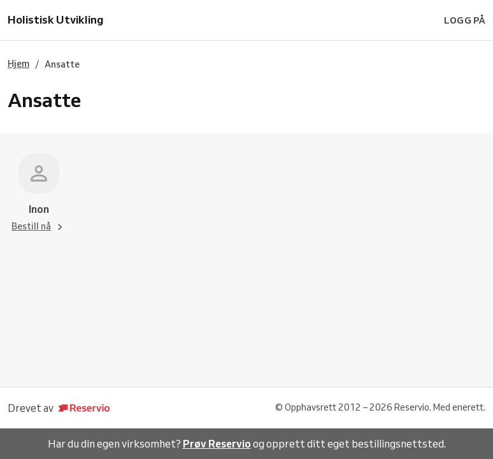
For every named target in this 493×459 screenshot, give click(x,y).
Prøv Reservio (217, 443)
